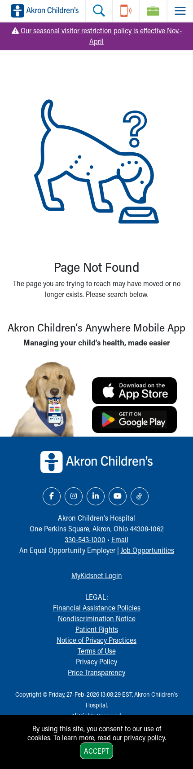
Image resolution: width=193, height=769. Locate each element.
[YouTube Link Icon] (118, 496)
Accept (96, 751)
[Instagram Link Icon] (74, 496)
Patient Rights (96, 629)
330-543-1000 (85, 539)
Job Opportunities (147, 550)
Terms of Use (97, 650)
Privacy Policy (96, 661)
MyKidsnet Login (96, 575)
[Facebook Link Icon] (52, 496)
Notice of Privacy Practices (96, 640)
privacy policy (144, 737)
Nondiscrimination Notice (97, 618)
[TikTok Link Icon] (140, 496)
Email (119, 539)
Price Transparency (96, 672)
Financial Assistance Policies (96, 607)
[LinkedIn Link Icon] (96, 496)
